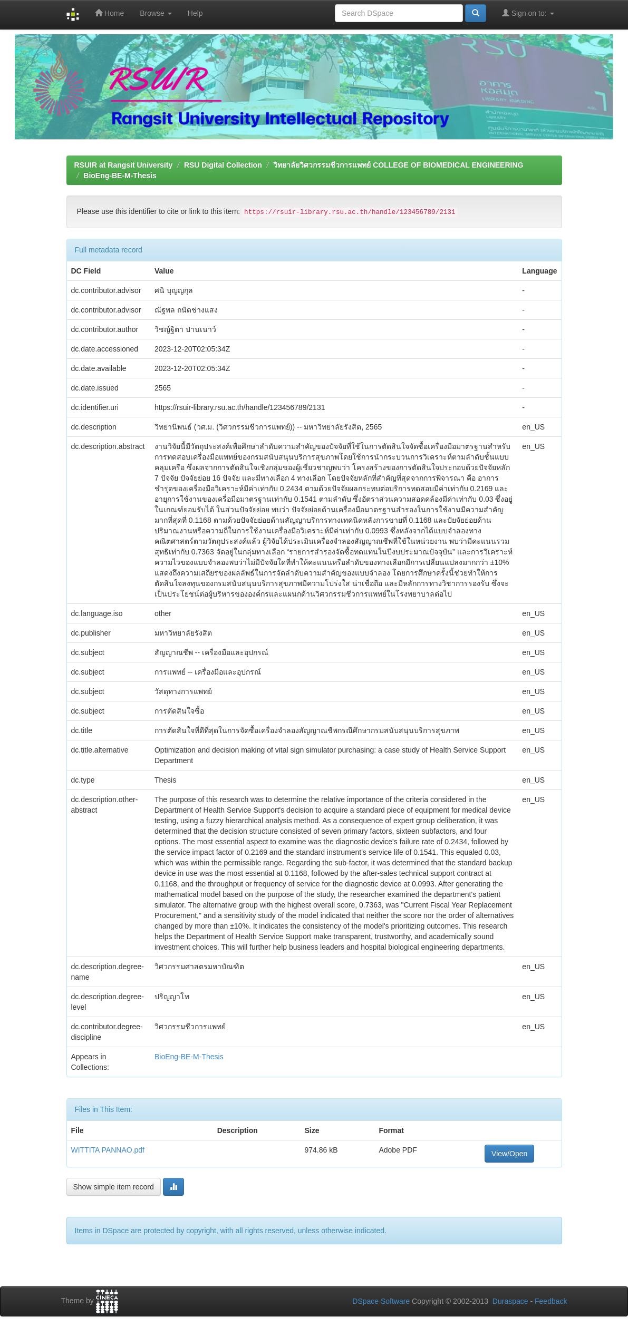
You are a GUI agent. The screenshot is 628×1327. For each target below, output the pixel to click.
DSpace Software (381, 1301)
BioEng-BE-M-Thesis (119, 175)
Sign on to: (528, 12)
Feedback (551, 1301)
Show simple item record (113, 1187)
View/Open (509, 1153)
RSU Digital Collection (223, 165)
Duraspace (510, 1301)
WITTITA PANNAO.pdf (108, 1150)
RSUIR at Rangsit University (123, 165)
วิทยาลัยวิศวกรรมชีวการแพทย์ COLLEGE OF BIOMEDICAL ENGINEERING (398, 165)
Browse (156, 13)
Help (195, 13)
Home (109, 12)
